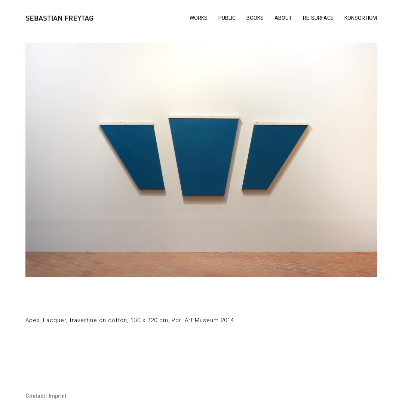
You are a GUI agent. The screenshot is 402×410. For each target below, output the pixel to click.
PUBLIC (227, 18)
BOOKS (255, 18)
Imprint (57, 396)
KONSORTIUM (360, 18)
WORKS (199, 18)
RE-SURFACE (318, 18)
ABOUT (283, 18)
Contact (35, 396)
